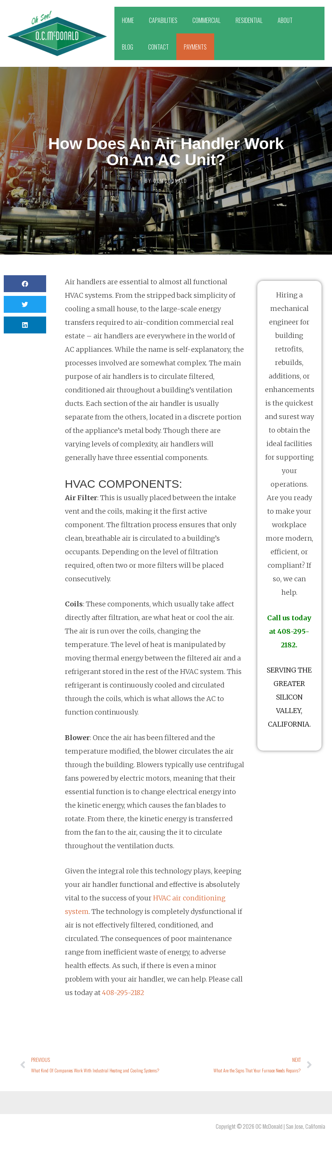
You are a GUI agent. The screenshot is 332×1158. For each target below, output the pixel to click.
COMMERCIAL (206, 20)
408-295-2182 (124, 992)
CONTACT (158, 46)
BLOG (127, 46)
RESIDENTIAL (249, 20)
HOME (128, 20)
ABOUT (285, 20)
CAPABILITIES (163, 20)
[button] (25, 283)
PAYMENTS (195, 46)
